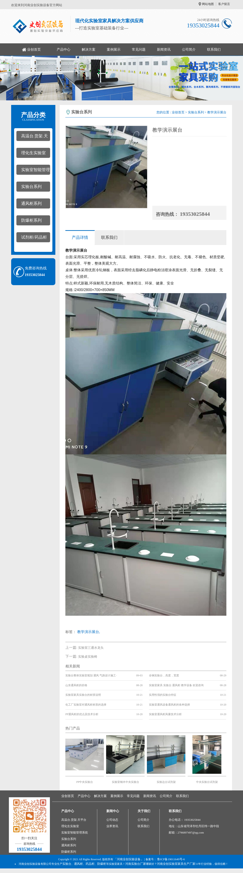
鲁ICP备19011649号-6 (171, 859)
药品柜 (90, 863)
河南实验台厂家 (135, 863)
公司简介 (189, 49)
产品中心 (63, 49)
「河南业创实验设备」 (128, 859)
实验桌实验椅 (87, 656)
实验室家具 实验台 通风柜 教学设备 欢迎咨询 (176, 685)
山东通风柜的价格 (76, 685)
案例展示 (113, 49)
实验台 (66, 863)
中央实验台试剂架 (207, 782)
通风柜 (78, 863)
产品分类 (33, 117)
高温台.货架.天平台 (32, 137)
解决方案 (88, 49)
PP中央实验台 (84, 782)
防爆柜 (101, 863)
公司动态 (112, 819)
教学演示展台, (88, 632)
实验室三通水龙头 (91, 647)
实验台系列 (31, 186)
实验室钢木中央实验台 (125, 782)
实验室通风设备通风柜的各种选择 (169, 704)
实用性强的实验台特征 (162, 694)
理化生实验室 (33, 153)
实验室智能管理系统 (33, 171)
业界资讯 (112, 826)
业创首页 (34, 49)
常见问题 (139, 49)
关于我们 (144, 811)
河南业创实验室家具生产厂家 (176, 863)
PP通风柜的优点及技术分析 (81, 714)
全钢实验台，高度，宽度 (164, 675)
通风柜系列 (31, 203)
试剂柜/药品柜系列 (31, 238)
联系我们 (214, 49)
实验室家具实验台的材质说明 (83, 694)
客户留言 (224, 4)
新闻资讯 (164, 49)
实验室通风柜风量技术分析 (165, 714)
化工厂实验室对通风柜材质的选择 (85, 704)
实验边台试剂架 (166, 782)
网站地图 (208, 4)
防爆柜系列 (31, 220)
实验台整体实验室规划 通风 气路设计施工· (91, 675)
